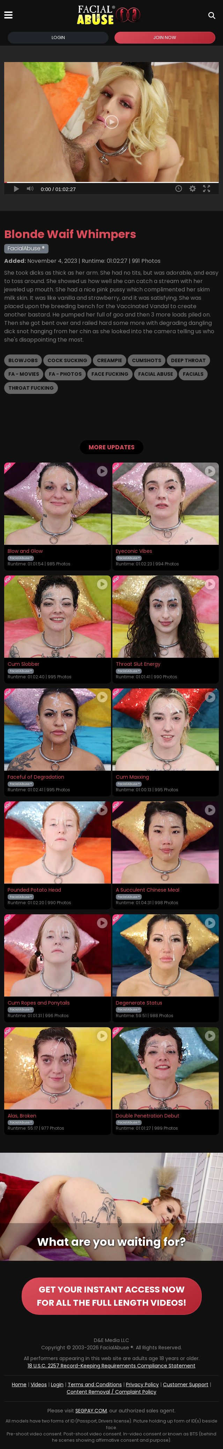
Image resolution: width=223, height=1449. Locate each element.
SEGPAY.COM (91, 1410)
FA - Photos (65, 374)
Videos (39, 1384)
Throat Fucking (31, 387)
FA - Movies (23, 374)
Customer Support (185, 1384)
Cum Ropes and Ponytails (39, 1003)
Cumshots (146, 360)
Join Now (164, 37)
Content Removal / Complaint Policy (111, 1391)
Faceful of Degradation (36, 777)
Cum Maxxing (132, 777)
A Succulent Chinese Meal (147, 890)
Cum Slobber (23, 664)
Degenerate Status (139, 1003)
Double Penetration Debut (147, 1116)
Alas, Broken (22, 1116)
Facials (193, 374)
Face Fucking (109, 374)
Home (19, 1384)
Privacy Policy (142, 1384)
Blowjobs (23, 360)
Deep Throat (188, 360)
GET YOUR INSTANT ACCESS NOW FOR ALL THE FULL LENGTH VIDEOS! (111, 1296)
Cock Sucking (67, 360)
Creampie (109, 360)
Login (58, 37)
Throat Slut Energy (138, 664)
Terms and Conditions (95, 1384)
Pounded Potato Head (34, 890)
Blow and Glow (25, 551)
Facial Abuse (155, 374)
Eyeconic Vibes (134, 551)
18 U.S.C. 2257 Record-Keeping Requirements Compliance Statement (111, 1365)
